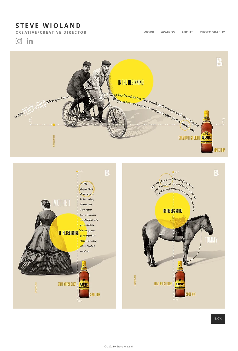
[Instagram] (18, 41)
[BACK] (218, 319)
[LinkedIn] (29, 41)
